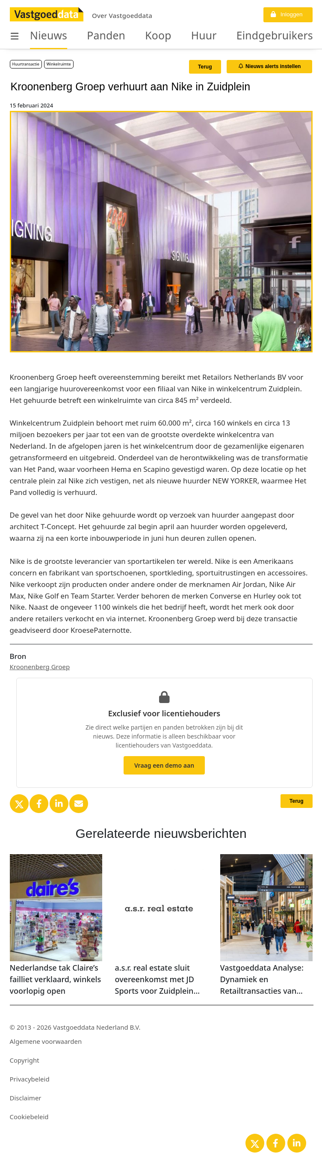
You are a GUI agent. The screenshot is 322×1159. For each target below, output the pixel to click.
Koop (138, 36)
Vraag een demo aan (164, 765)
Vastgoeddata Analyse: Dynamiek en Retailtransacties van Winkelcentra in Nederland (262, 979)
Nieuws (44, 36)
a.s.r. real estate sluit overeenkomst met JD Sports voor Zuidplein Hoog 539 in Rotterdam (158, 979)
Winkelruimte (59, 64)
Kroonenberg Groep (40, 666)
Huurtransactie (25, 64)
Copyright (24, 1060)
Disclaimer (25, 1097)
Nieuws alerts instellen (270, 66)
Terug (205, 67)
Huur (177, 36)
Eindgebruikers (236, 36)
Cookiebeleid (29, 1116)
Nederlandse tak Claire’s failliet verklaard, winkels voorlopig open (55, 979)
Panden (93, 36)
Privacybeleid (30, 1079)
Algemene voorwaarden (46, 1041)
